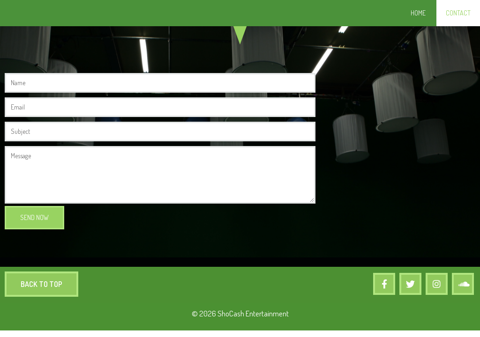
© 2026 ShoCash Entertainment (240, 313)
